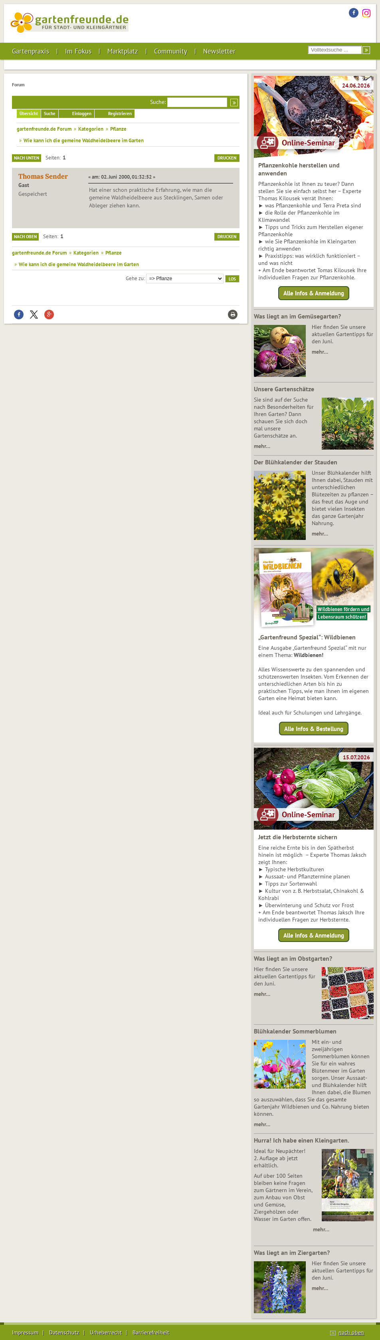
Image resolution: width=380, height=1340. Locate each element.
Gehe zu (135, 278)
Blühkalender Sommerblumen (295, 1031)
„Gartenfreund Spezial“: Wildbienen (307, 637)
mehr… (320, 351)
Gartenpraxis (30, 51)
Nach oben (25, 236)
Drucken (227, 158)
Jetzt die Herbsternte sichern (297, 837)
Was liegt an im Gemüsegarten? (297, 316)
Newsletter (219, 51)
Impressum (25, 1332)
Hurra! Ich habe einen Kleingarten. (301, 1140)
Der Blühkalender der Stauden (295, 462)
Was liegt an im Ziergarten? (292, 1252)
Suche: (158, 102)
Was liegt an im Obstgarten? (293, 958)
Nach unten (26, 158)
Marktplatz (122, 51)
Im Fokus (78, 51)
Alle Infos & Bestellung (313, 728)
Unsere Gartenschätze (284, 389)
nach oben (351, 1332)
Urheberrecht (106, 1332)
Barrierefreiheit (151, 1332)
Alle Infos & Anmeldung (313, 293)
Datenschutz (64, 1332)
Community (170, 51)
